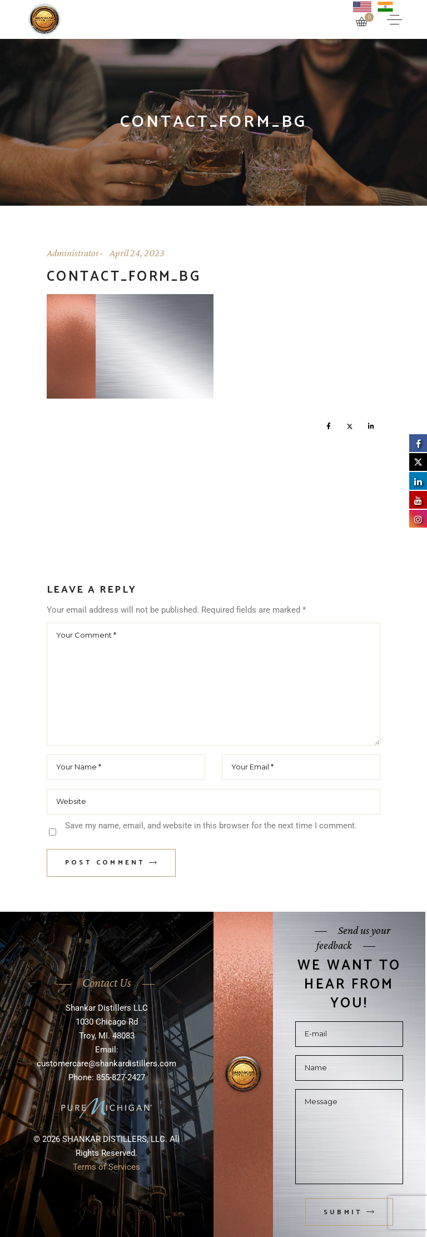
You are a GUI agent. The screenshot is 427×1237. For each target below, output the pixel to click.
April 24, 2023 (137, 253)
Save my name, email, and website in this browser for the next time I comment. (211, 826)
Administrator (73, 253)
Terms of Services (106, 1167)
